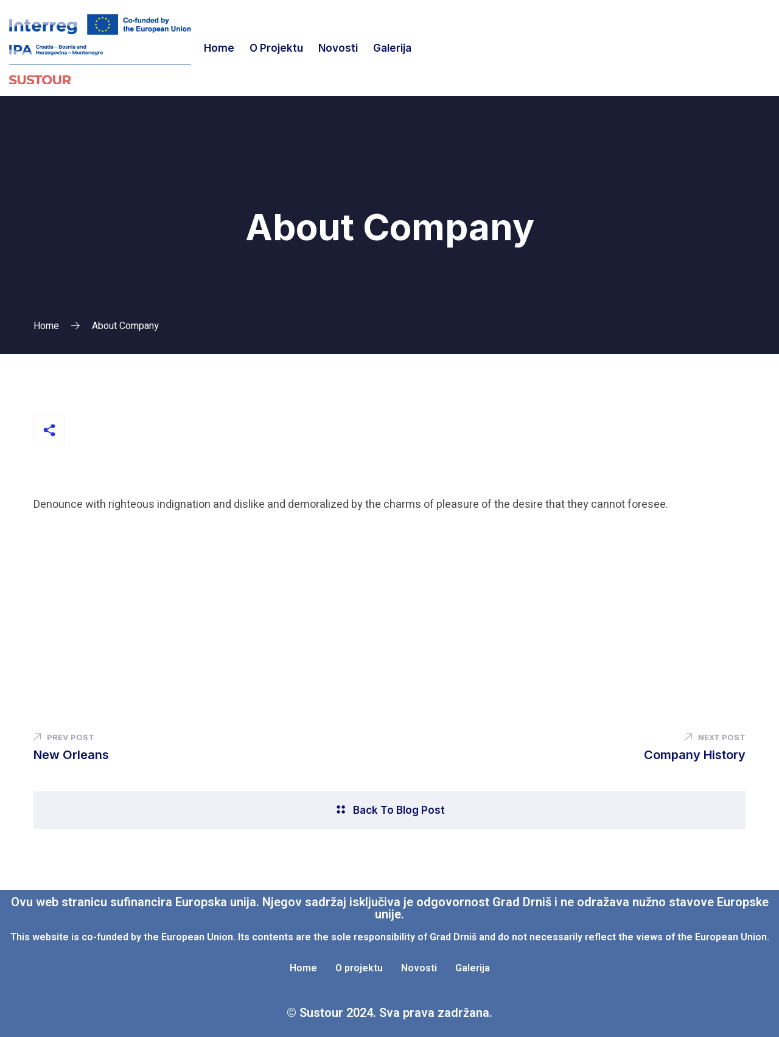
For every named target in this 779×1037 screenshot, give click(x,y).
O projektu (276, 48)
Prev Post (63, 737)
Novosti (338, 48)
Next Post (715, 737)
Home (219, 48)
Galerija (392, 48)
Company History (695, 754)
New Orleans (71, 754)
